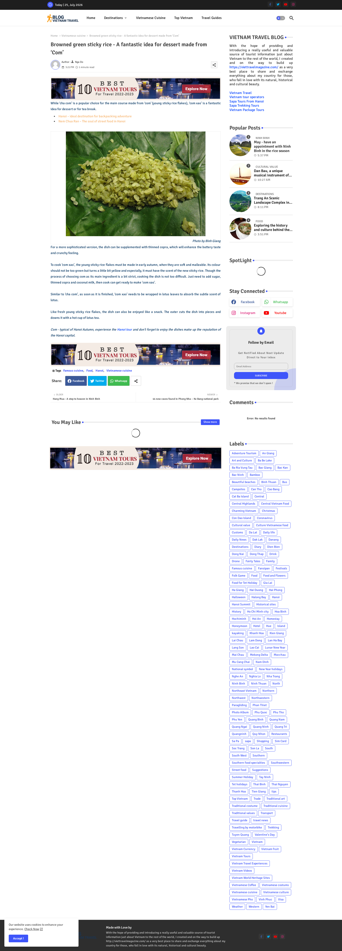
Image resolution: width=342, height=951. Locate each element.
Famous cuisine (73, 370)
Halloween (239, 597)
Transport (267, 813)
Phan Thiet (260, 705)
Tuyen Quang (240, 835)
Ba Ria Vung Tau (242, 468)
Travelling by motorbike (247, 827)
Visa (281, 899)
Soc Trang (238, 748)
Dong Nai (238, 554)
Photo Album (240, 712)
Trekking (273, 827)
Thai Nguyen (280, 784)
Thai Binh (259, 784)
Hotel (256, 626)
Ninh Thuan (259, 683)
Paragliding (239, 705)
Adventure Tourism (244, 453)
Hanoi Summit (241, 604)
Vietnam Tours (241, 856)
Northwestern (260, 698)
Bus (284, 482)
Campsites (238, 489)
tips (274, 791)
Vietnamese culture (276, 892)
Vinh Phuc (265, 899)
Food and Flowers (274, 575)
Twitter (99, 381)
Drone (236, 561)
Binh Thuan (268, 482)
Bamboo (255, 475)
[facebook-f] (270, 4)
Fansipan (264, 568)
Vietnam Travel (240, 93)
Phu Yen (237, 719)
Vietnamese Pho (242, 899)
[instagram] (293, 4)
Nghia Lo (255, 676)
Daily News (239, 539)
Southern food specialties (248, 763)
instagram (247, 313)
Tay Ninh (265, 777)
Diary (257, 547)
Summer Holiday (242, 777)
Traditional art (276, 799)
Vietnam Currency (243, 849)
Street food (239, 770)
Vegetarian (239, 842)
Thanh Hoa (239, 791)
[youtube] (285, 4)
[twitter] (278, 4)
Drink (273, 554)
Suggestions (260, 770)
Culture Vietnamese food (272, 525)
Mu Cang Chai (241, 662)
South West (239, 755)
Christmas (268, 511)
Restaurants (279, 734)
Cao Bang (273, 489)
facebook (248, 302)
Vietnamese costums (275, 885)
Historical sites (266, 604)
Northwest (239, 698)
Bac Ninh (238, 475)
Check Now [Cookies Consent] (31, 929)
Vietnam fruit (270, 849)
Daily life (269, 532)
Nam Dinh (262, 662)
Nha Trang (273, 676)
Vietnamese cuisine (151, 18)
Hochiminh (239, 619)
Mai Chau (238, 655)
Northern (268, 691)
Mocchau (280, 655)
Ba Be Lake (265, 460)
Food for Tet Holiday (244, 583)
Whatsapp (121, 381)
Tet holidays (239, 784)
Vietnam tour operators (246, 97)
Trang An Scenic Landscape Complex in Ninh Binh (271, 200)
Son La (254, 748)
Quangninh (239, 734)
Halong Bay (258, 597)
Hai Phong (275, 590)
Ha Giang (238, 590)
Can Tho (256, 489)
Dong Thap (256, 554)
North (276, 683)
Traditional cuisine (275, 806)
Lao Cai (254, 647)
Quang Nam (277, 719)
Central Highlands (243, 503)
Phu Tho (278, 712)
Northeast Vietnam (244, 691)
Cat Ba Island (240, 496)
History (236, 611)
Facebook (78, 381)
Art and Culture (242, 460)
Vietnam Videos (242, 870)
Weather (237, 906)
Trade (257, 799)
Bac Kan (282, 468)
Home (91, 18)
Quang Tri (281, 727)
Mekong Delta (259, 655)
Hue (268, 626)
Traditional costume (245, 806)
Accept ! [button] (18, 938)
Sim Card (280, 741)
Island (281, 626)
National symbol (242, 669)
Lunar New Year (275, 647)
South (269, 748)
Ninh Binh (238, 683)
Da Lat (253, 532)
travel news (260, 820)
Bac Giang (265, 468)
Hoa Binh (280, 611)
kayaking (238, 633)
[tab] (91, 18)
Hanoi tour (124, 329)
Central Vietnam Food (275, 503)
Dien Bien (273, 547)
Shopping (263, 741)
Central (259, 496)
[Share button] (136, 381)
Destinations (113, 18)
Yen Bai (270, 906)
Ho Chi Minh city (258, 611)
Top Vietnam (183, 18)
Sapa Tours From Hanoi (246, 101)
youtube (280, 313)
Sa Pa (235, 741)
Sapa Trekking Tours (244, 105)
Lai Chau (237, 640)
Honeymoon (239, 626)
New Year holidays (270, 669)
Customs (237, 532)
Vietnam (257, 842)
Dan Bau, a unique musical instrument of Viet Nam (271, 173)
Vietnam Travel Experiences (249, 863)
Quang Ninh (261, 727)
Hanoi (99, 370)
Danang (273, 539)
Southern (259, 755)
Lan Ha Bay (275, 640)
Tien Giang (259, 791)
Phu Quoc (261, 712)
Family (270, 561)
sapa (248, 741)
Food (89, 370)
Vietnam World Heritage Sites (251, 878)
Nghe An (237, 676)
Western (254, 906)
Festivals (281, 568)
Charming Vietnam (244, 511)
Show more (210, 422)
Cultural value (241, 525)
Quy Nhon (258, 734)
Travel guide (239, 820)
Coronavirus (264, 518)
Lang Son (238, 647)
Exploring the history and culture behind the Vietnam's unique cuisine (271, 227)
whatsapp (280, 302)
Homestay (273, 619)
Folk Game (238, 575)
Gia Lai (267, 583)
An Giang (268, 453)
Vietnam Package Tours (246, 110)
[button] (280, 18)
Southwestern (280, 763)
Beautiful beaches (243, 482)
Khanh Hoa (257, 633)
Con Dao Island (241, 518)
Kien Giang (277, 633)
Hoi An (256, 619)
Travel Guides (212, 18)
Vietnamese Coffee (244, 885)
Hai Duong (256, 590)
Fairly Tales (253, 561)
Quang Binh (255, 719)
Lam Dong (255, 640)
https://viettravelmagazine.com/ (253, 67)
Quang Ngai (239, 727)
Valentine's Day (265, 835)
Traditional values (243, 813)
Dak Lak (257, 539)
